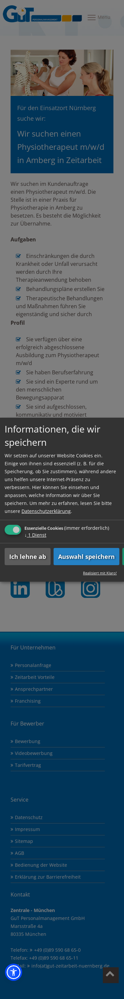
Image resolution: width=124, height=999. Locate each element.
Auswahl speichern (86, 557)
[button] (14, 972)
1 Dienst (35, 535)
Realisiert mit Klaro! (100, 572)
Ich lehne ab (27, 557)
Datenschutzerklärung (46, 511)
